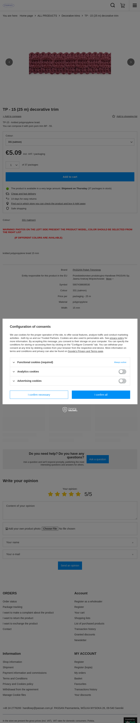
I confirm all (101, 394)
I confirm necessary (39, 394)
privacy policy (117, 338)
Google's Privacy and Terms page (85, 351)
